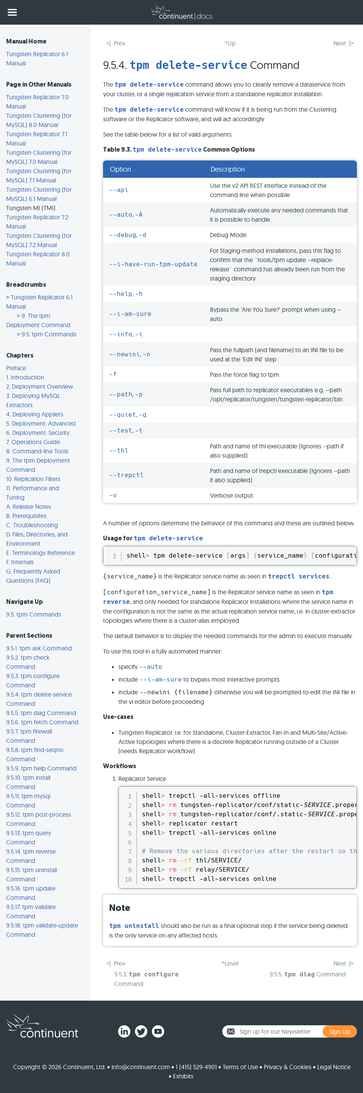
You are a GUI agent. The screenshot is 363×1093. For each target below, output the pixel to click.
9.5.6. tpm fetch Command (42, 722)
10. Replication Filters (33, 479)
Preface (16, 368)
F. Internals (20, 562)
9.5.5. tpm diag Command (41, 713)
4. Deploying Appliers (34, 414)
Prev (119, 43)
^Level (229, 963)
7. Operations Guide (33, 442)
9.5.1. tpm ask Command (39, 648)
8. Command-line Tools (37, 451)
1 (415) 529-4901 (196, 1067)
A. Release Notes (28, 506)
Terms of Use (240, 1067)
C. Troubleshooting (32, 525)
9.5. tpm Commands (49, 334)
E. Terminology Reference (40, 553)
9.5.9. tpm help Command (41, 768)
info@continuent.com (141, 1067)
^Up (230, 43)
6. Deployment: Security (38, 432)
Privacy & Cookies (287, 1067)
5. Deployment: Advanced (41, 423)
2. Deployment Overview (39, 386)
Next (339, 43)
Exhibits (183, 1076)
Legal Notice (334, 1067)
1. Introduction (25, 377)
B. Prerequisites (26, 516)
